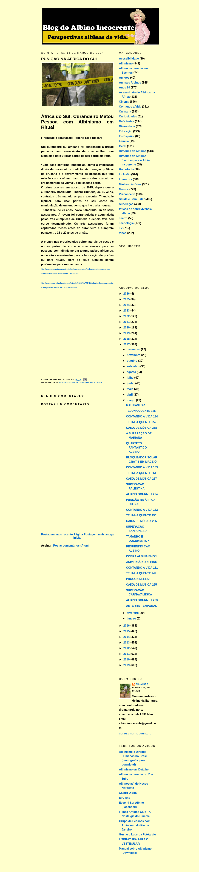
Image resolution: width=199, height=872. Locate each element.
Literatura (125, 179)
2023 (126, 310)
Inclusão (124, 174)
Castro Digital (128, 792)
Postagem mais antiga (99, 534)
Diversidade (127, 126)
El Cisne (124, 797)
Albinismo (126, 63)
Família (124, 141)
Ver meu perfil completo (135, 734)
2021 (126, 321)
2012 (126, 648)
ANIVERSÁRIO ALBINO (141, 561)
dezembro (134, 349)
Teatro (123, 218)
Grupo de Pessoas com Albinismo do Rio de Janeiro (134, 825)
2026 (126, 293)
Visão (122, 233)
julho (130, 377)
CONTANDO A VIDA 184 (142, 416)
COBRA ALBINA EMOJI (141, 556)
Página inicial (78, 536)
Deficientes (126, 121)
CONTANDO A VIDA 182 (142, 509)
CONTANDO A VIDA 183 (142, 467)
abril (130, 394)
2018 (126, 338)
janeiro (132, 618)
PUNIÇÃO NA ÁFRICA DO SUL (69, 59)
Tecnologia (126, 223)
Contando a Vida (130, 106)
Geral (122, 146)
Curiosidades (128, 116)
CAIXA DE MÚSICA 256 (141, 521)
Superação (126, 204)
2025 (126, 299)
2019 (126, 333)
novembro (134, 355)
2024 (126, 304)
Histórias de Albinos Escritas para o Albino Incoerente (135, 160)
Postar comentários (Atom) (71, 545)
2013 (126, 642)
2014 (126, 636)
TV (121, 228)
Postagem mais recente (57, 534)
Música (124, 189)
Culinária (125, 111)
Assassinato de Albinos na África (81, 383)
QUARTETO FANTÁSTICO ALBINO (136, 447)
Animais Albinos (130, 82)
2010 (126, 659)
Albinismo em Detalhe (134, 769)
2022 (126, 316)
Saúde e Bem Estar (132, 199)
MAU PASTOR (135, 405)
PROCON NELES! (138, 578)
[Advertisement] (67, 507)
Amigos (124, 77)
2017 (126, 344)
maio (130, 388)
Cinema (124, 101)
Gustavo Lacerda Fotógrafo (137, 834)
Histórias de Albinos (132, 151)
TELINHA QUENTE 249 (141, 573)
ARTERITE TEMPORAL (141, 605)
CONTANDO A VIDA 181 (142, 567)
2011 (126, 653)
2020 (126, 327)
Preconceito (127, 194)
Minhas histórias (130, 184)
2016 (126, 625)
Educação (125, 131)
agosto (132, 371)
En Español (126, 136)
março (131, 400)
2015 (126, 631)
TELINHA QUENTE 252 (141, 422)
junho (131, 383)
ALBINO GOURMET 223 (142, 600)
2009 (126, 665)
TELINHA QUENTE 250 (141, 515)
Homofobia (126, 169)
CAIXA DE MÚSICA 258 (141, 427)
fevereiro (133, 612)
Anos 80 (124, 87)
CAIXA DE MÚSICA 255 (141, 584)
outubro (132, 360)
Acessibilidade (129, 58)
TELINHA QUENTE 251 (141, 472)
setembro (133, 366)
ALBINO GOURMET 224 (142, 494)
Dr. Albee (142, 684)
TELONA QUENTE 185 (141, 410)
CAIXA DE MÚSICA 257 (141, 478)
